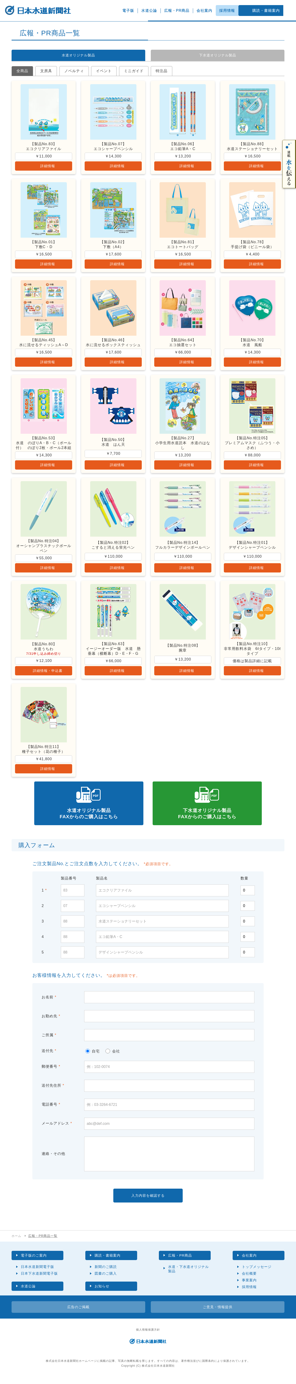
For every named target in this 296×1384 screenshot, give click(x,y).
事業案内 (249, 1286)
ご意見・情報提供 (217, 1313)
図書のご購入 (106, 1279)
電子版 (128, 10)
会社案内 (204, 10)
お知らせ (102, 1292)
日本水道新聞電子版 (37, 1272)
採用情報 (227, 10)
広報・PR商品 (176, 10)
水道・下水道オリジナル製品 (188, 1274)
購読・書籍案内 (266, 10)
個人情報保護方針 (148, 1336)
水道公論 (149, 10)
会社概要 (249, 1279)
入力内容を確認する (148, 1201)
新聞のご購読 (106, 1272)
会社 (112, 1056)
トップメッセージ (256, 1272)
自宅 (92, 1056)
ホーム (17, 1241)
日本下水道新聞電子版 (39, 1279)
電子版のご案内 (34, 1261)
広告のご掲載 (78, 1313)
